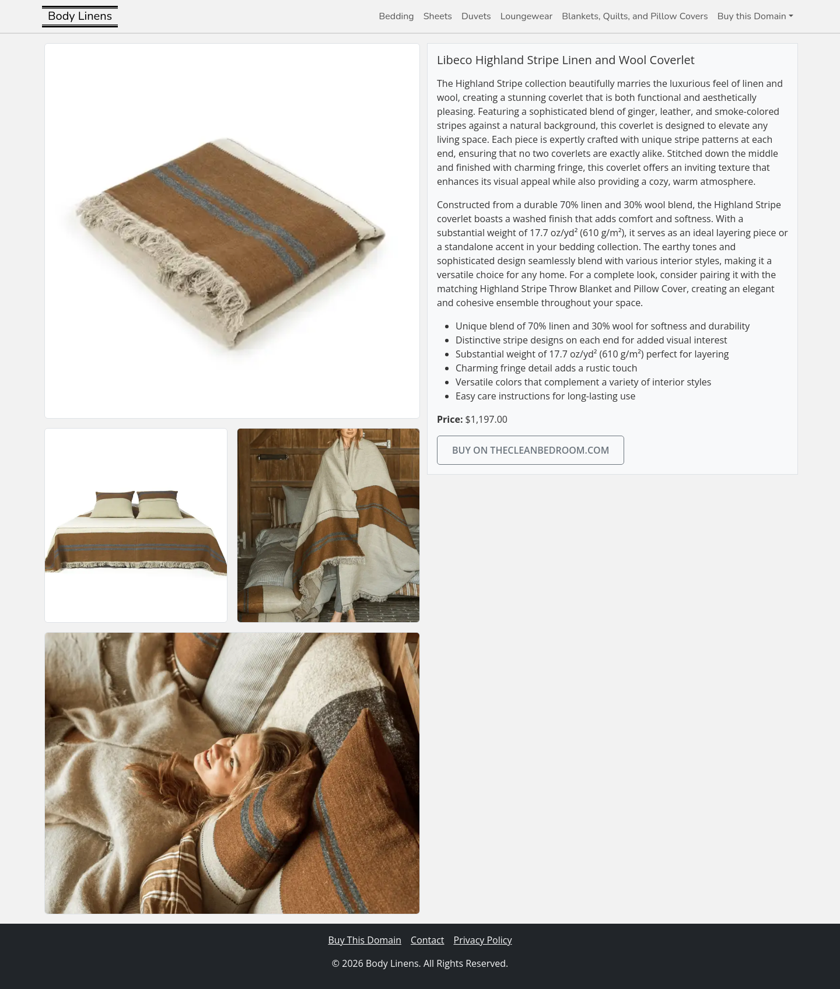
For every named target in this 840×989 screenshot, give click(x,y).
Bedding (396, 16)
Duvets (476, 16)
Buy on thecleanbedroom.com (530, 450)
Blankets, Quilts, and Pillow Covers (635, 16)
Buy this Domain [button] (752, 16)
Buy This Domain (365, 940)
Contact (427, 940)
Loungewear (526, 16)
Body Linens (80, 16)
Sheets (438, 16)
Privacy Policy (483, 940)
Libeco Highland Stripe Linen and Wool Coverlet (566, 60)
